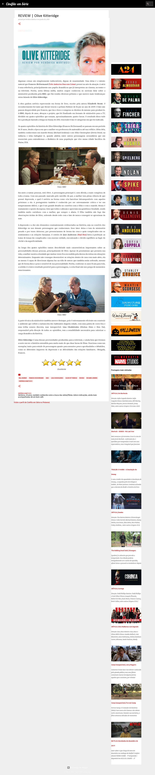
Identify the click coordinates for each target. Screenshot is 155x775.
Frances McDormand (36, 378)
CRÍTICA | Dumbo (117, 512)
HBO (47, 378)
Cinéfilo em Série (17, 4)
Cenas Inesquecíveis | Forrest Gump (123, 703)
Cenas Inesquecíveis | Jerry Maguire (123, 665)
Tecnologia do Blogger (77, 768)
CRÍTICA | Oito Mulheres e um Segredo (124, 627)
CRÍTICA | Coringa (117, 588)
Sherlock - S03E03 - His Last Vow (122, 431)
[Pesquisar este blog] (142, 3)
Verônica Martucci (25, 381)
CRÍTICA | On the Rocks (119, 393)
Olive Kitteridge (71, 378)
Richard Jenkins (92, 378)
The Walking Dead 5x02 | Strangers (123, 550)
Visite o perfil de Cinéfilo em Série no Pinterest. (32, 402)
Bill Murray (23, 378)
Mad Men (82, 235)
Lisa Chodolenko (57, 378)
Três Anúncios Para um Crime (62, 84)
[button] (19, 24)
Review (81, 378)
